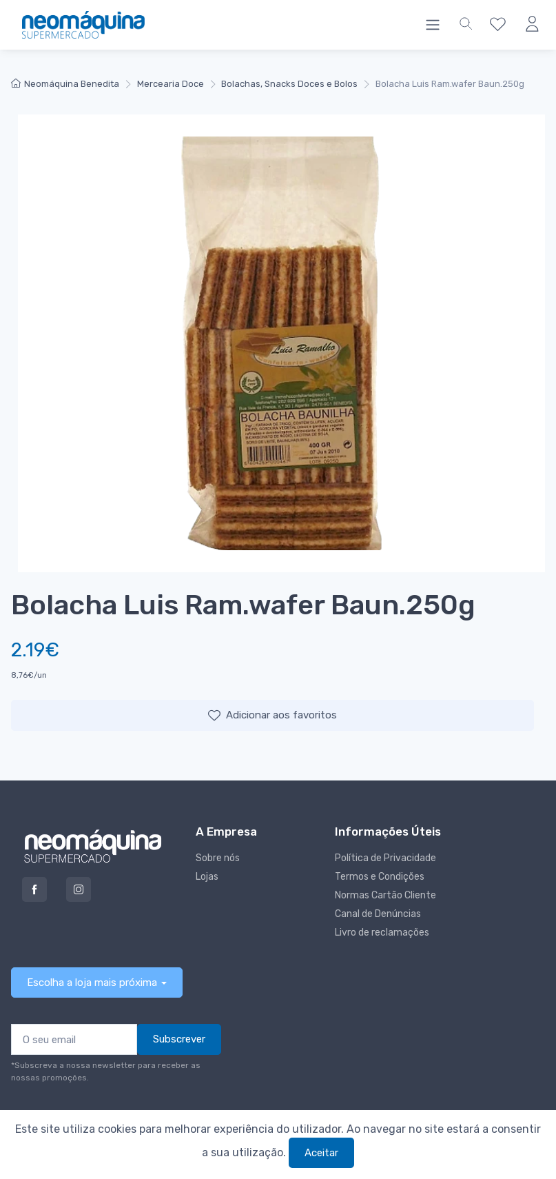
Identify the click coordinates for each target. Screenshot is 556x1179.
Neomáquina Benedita (65, 84)
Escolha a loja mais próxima (92, 982)
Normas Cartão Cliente (385, 895)
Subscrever (179, 1039)
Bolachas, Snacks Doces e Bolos (289, 84)
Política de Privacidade (385, 858)
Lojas (207, 877)
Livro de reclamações (382, 932)
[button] (466, 25)
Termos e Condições (379, 877)
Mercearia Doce (170, 84)
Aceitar (321, 1153)
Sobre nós (218, 858)
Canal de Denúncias (378, 914)
